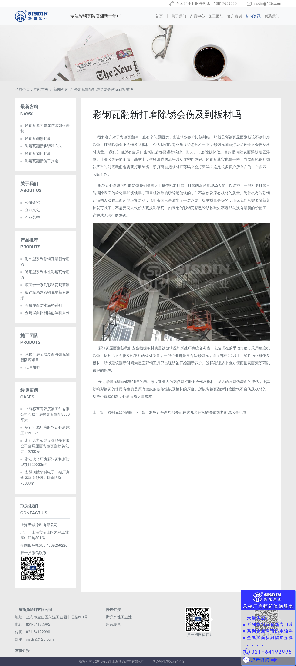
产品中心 (197, 16)
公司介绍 (30, 202)
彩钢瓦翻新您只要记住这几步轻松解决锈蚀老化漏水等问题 (197, 412)
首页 (162, 15)
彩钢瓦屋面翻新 (238, 137)
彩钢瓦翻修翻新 (35, 138)
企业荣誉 (30, 217)
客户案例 (234, 16)
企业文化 (30, 210)
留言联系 (113, 624)
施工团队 (216, 16)
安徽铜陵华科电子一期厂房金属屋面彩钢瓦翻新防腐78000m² (45, 477)
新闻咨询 (61, 89)
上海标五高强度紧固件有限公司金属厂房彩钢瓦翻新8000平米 (45, 414)
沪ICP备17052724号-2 (167, 661)
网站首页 (41, 89)
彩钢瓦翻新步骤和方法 (41, 146)
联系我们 (271, 16)
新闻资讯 (253, 16)
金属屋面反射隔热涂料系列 (45, 313)
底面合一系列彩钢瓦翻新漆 (45, 285)
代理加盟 (30, 367)
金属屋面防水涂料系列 (41, 305)
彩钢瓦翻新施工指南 (39, 161)
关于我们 (178, 16)
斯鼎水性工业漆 (119, 617)
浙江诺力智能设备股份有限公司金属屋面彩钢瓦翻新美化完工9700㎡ (45, 446)
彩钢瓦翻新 (222, 144)
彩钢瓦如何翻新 (121, 412)
